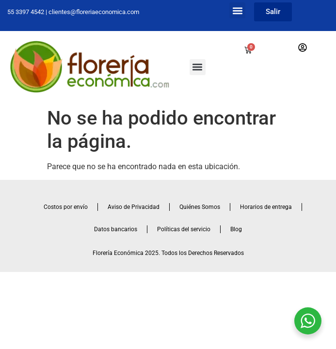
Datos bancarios (115, 229)
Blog (236, 229)
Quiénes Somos (199, 207)
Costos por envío (66, 207)
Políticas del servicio (183, 229)
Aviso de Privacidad (134, 207)
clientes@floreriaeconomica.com (93, 12)
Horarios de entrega (266, 207)
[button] (237, 10)
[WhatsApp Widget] (307, 320)
